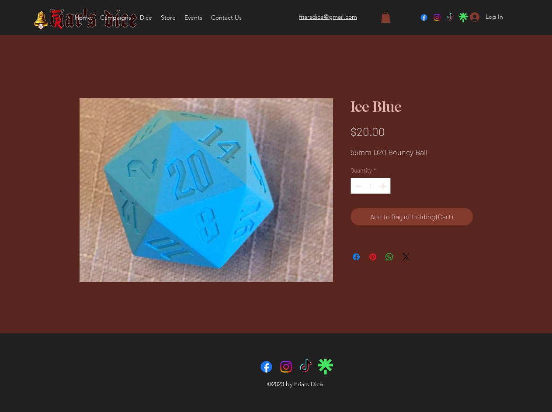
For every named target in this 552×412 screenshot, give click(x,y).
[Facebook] (424, 17)
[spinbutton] (370, 186)
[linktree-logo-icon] (463, 17)
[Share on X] (406, 257)
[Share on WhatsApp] (389, 257)
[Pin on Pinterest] (373, 257)
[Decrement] (357, 186)
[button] (145, 17)
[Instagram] (437, 17)
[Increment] (383, 186)
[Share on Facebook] (356, 257)
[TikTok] (450, 17)
